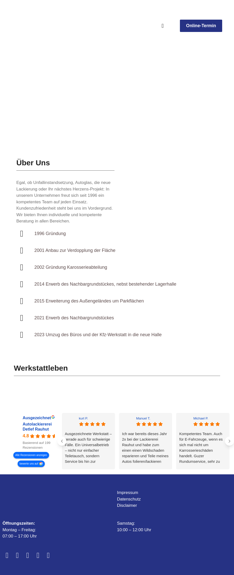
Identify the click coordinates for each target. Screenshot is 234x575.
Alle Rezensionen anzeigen (31, 454)
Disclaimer (127, 505)
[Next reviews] (229, 441)
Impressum (127, 492)
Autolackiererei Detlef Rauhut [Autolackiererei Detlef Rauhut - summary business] (37, 426)
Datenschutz (129, 499)
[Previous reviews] (61, 441)
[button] (162, 26)
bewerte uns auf (29, 463)
